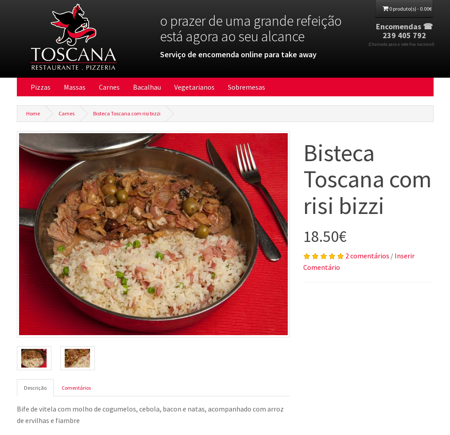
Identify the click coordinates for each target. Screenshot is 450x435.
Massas (75, 87)
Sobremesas (246, 87)
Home (33, 113)
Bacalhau (147, 87)
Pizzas (41, 87)
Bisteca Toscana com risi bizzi (126, 113)
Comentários (76, 387)
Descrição (35, 387)
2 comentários (367, 255)
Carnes (109, 87)
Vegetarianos (194, 87)
